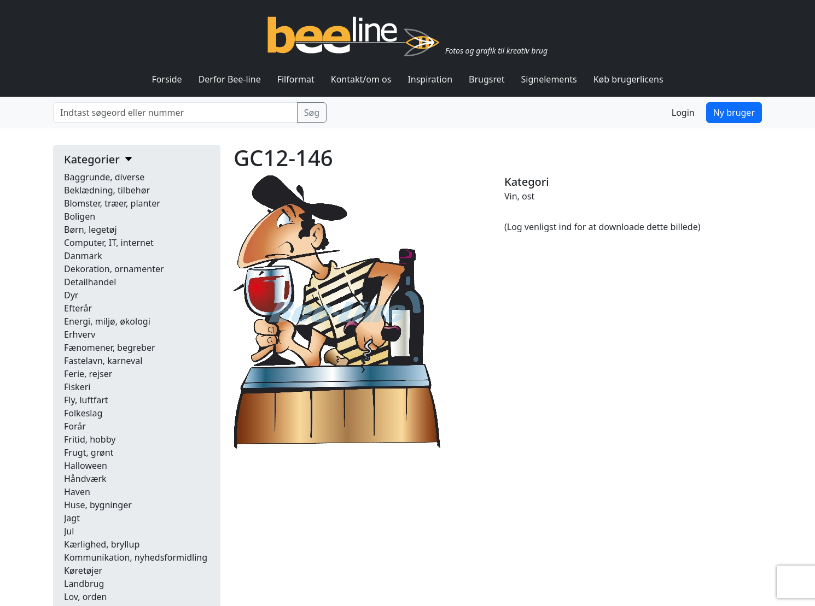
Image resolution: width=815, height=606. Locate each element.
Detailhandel (90, 282)
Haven (77, 492)
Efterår (78, 308)
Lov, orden (85, 597)
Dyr (71, 295)
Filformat (296, 79)
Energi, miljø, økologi (107, 321)
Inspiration (430, 79)
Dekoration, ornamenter (114, 269)
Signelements (549, 79)
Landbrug (84, 584)
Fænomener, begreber (109, 348)
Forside (167, 79)
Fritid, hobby (89, 439)
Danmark (83, 256)
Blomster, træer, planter (112, 203)
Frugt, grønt (88, 452)
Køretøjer (83, 570)
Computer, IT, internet (109, 243)
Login (683, 113)
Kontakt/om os (361, 79)
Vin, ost (519, 196)
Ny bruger (734, 113)
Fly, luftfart (86, 400)
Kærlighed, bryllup (101, 544)
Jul (69, 531)
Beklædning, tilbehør (107, 190)
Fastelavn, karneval (103, 361)
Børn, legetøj (90, 229)
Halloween (85, 466)
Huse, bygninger (98, 505)
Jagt (72, 518)
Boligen (79, 216)
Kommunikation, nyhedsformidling (135, 557)
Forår (75, 426)
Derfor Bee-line (230, 79)
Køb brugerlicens (628, 79)
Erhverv (79, 334)
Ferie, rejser (88, 374)
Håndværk (85, 479)
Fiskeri (77, 387)
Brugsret (487, 79)
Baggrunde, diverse (104, 177)
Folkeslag (83, 413)
